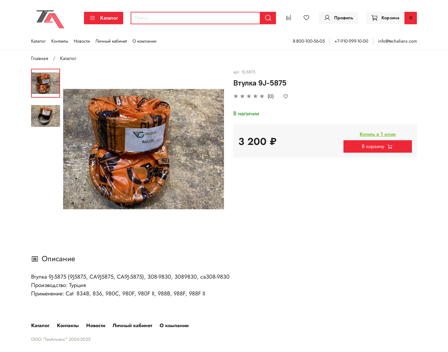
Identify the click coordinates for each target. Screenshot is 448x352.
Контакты (59, 41)
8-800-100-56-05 (309, 41)
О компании (144, 41)
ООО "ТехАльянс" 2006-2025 (61, 339)
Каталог (103, 17)
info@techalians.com (397, 41)
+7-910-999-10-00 (351, 41)
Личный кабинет (111, 41)
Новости (82, 41)
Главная (39, 58)
